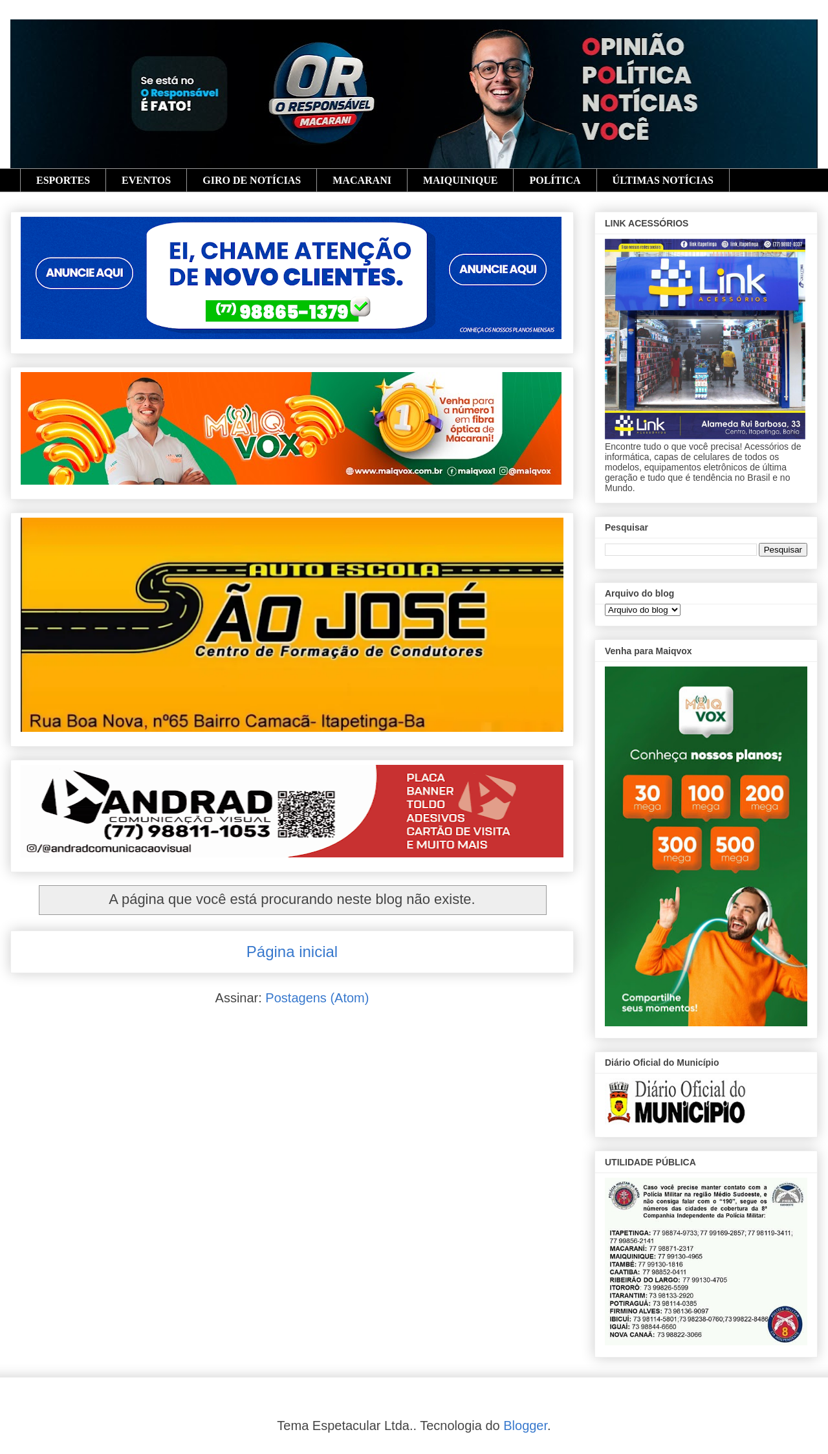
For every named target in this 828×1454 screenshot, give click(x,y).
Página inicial (292, 951)
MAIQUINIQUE (460, 180)
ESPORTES (63, 180)
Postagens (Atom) (317, 998)
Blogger (525, 1425)
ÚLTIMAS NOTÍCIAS (663, 180)
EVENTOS (146, 180)
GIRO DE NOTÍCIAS (251, 180)
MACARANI (361, 180)
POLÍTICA (554, 180)
